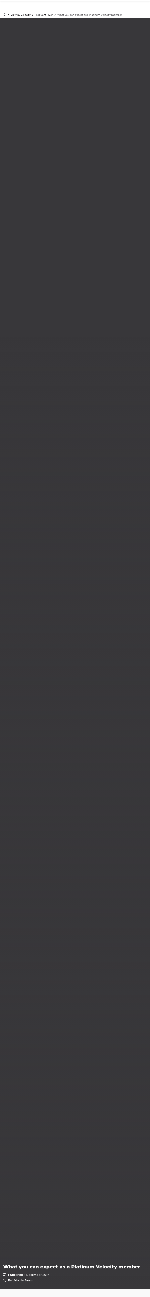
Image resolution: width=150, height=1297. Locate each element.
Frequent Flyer (44, 14)
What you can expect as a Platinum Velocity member (89, 14)
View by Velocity (21, 14)
